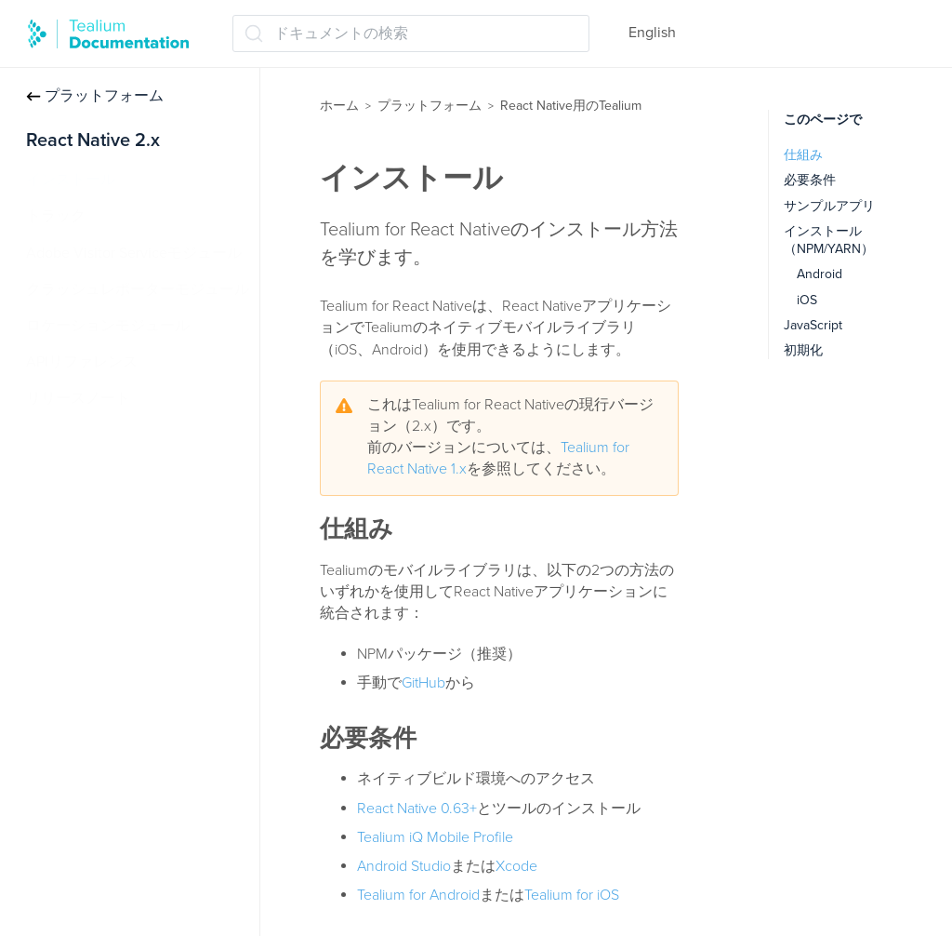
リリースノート (78, 398)
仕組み (803, 155)
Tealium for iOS (571, 895)
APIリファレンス (82, 362)
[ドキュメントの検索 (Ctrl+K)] (410, 33)
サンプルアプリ (829, 206)
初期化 (803, 350)
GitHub (423, 683)
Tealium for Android (418, 895)
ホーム (339, 106)
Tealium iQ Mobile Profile (435, 837)
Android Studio (404, 866)
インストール (70, 179)
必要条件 (810, 180)
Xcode (516, 866)
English (652, 32)
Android (819, 274)
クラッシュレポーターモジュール (137, 289)
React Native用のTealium (570, 106)
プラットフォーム (95, 96)
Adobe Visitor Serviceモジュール (134, 253)
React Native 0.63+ (417, 808)
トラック (56, 216)
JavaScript (813, 325)
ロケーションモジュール (108, 325)
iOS (807, 300)
